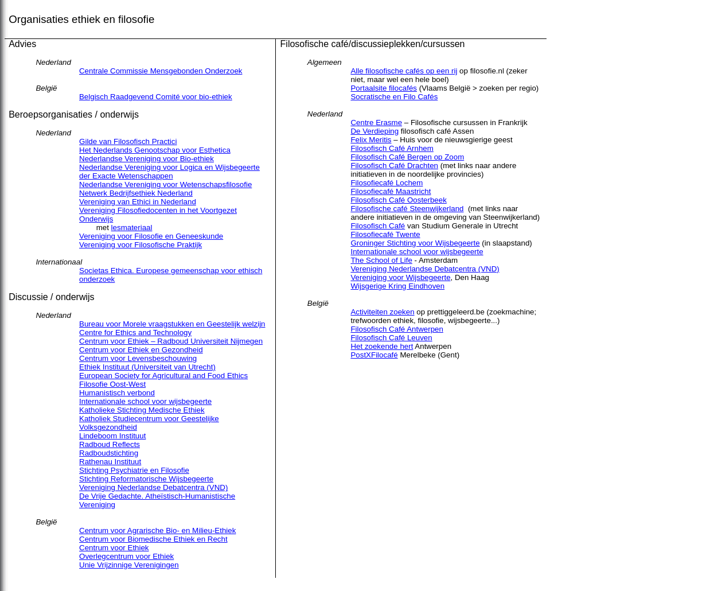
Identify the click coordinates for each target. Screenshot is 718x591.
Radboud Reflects (109, 444)
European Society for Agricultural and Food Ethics (163, 375)
